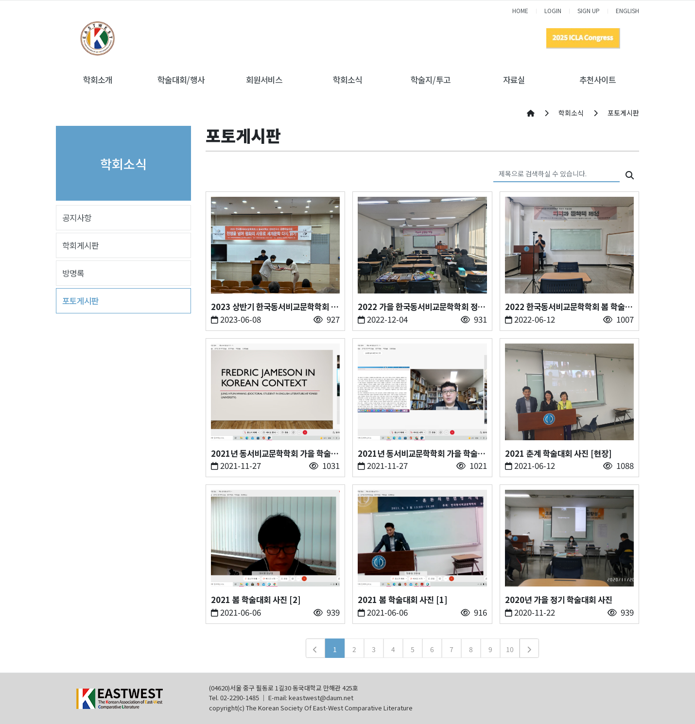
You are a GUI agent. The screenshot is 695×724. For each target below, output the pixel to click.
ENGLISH (627, 10)
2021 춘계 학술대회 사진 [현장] (558, 453)
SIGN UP (588, 10)
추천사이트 (597, 80)
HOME (520, 10)
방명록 (73, 273)
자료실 (514, 80)
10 (510, 649)
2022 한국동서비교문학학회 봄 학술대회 (568, 307)
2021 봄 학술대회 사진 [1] (403, 599)
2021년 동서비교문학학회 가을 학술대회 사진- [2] (274, 454)
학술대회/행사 (181, 80)
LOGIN (552, 10)
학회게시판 (80, 245)
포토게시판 (80, 301)
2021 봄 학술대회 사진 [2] (256, 599)
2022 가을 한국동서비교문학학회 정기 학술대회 (421, 307)
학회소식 (347, 80)
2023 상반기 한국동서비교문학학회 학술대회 (274, 307)
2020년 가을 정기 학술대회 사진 (558, 599)
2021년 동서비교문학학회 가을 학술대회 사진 (421, 454)
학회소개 (97, 80)
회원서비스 (264, 80)
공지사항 (76, 218)
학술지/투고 (431, 80)
